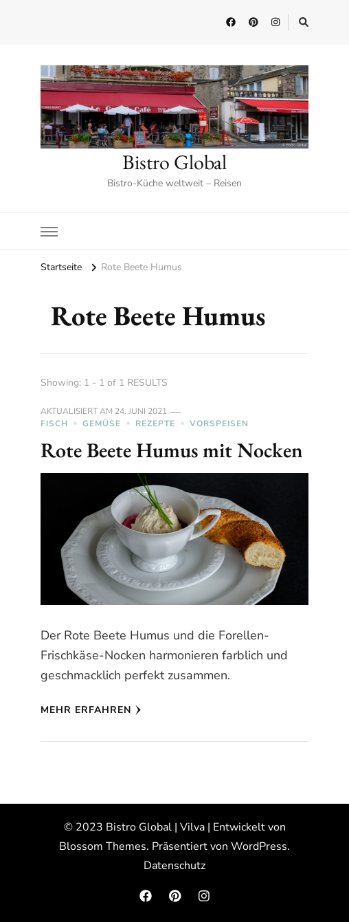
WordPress (259, 846)
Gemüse (101, 423)
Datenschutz (174, 865)
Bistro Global (174, 162)
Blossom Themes (102, 846)
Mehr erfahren (91, 709)
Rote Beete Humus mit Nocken (172, 450)
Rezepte (155, 423)
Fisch (54, 423)
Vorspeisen (219, 423)
